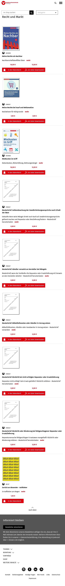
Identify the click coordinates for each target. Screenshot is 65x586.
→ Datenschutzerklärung (28, 537)
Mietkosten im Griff (9, 159)
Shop (5, 559)
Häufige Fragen (30, 575)
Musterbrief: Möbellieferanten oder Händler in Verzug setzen (26, 323)
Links (48, 575)
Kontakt (7, 575)
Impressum (32, 578)
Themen (6, 549)
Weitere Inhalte (9, 563)
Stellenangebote (17, 575)
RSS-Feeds (40, 575)
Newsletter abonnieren (14, 527)
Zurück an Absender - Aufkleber (14, 487)
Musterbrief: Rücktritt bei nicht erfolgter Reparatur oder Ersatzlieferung (30, 377)
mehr (28, 60)
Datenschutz (56, 575)
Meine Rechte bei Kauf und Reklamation (18, 107)
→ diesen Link (12, 540)
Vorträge (7, 556)
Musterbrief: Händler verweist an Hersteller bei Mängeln (24, 269)
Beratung (7, 552)
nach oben (32, 509)
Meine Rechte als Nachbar (12, 56)
